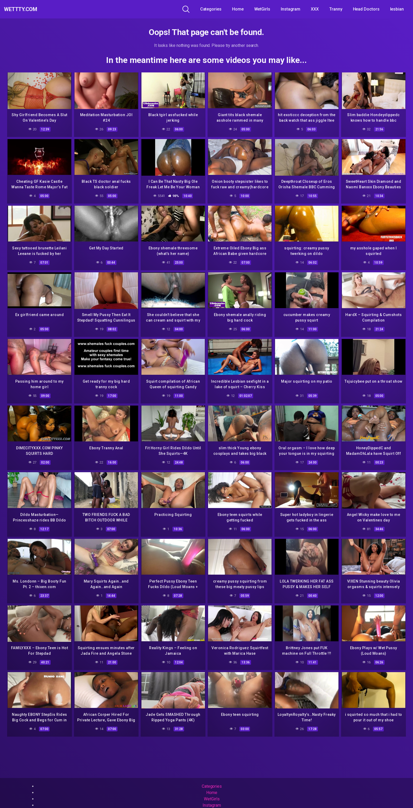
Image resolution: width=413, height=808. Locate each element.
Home (238, 9)
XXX (315, 9)
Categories (211, 9)
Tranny (335, 9)
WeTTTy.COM (27, 9)
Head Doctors (366, 9)
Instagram (290, 9)
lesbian (397, 9)
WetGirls (262, 9)
